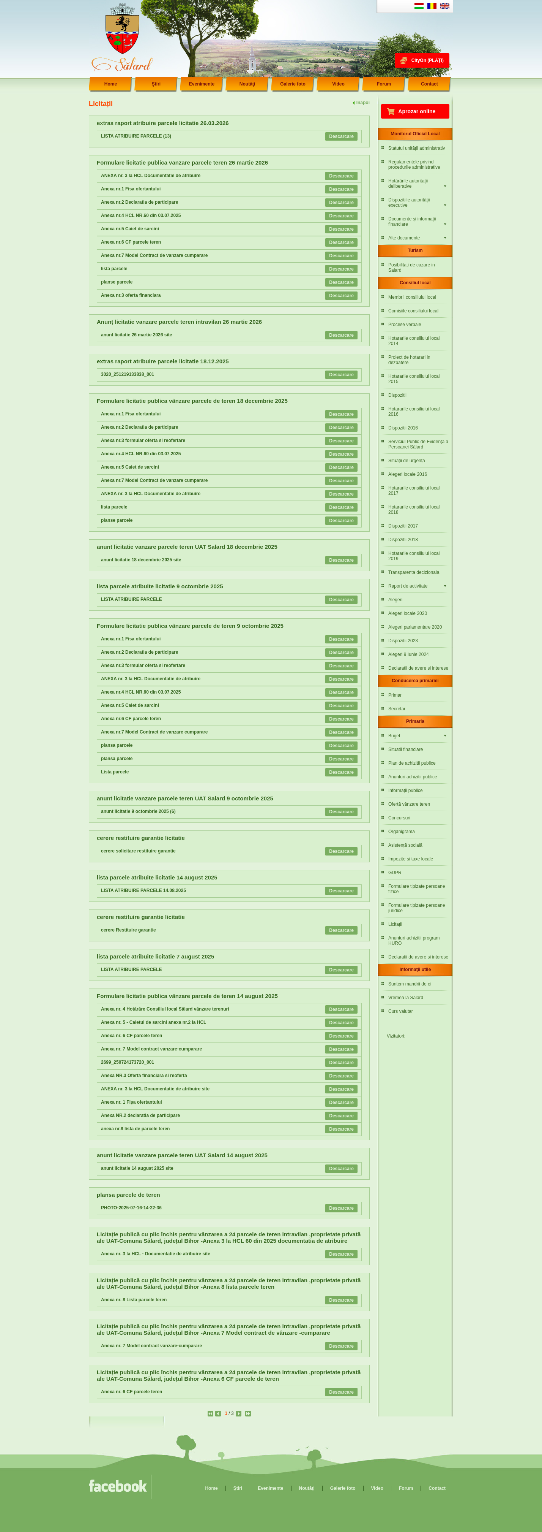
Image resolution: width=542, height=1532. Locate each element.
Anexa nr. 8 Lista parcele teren (134, 1299)
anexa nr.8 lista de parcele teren (135, 1128)
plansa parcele (116, 745)
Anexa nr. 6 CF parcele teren (131, 1035)
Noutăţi (247, 84)
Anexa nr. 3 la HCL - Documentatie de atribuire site (155, 1253)
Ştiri (156, 84)
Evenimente (201, 84)
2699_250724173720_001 (127, 1062)
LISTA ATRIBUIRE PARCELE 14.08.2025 (143, 890)
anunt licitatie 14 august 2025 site (137, 1168)
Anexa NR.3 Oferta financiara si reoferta (144, 1075)
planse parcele (116, 282)
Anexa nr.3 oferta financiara (131, 295)
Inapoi (363, 102)
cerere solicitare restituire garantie (138, 851)
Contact (429, 84)
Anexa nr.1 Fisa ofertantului (131, 189)
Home (110, 84)
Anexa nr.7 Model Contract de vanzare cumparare (154, 255)
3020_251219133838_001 (127, 374)
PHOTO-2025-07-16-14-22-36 (131, 1207)
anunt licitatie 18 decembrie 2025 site (141, 559)
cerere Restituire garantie (128, 930)
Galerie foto (293, 84)
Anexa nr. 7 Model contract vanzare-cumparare (151, 1049)
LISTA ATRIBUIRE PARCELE (131, 599)
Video (338, 84)
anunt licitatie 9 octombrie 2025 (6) (138, 811)
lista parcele (114, 268)
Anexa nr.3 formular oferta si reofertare (143, 440)
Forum (384, 84)
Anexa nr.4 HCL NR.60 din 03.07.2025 (141, 215)
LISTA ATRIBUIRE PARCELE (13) (136, 136)
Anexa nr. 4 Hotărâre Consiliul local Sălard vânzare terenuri (165, 1009)
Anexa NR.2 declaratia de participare (140, 1115)
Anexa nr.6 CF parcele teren (131, 242)
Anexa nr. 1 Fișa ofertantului (131, 1102)
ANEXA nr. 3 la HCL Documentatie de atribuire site (155, 1089)
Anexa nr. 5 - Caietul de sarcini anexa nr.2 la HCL (153, 1022)
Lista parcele (115, 772)
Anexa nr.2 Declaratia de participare (139, 202)
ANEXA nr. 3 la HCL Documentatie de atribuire (150, 175)
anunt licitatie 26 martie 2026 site (136, 334)
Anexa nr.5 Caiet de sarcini (130, 228)
